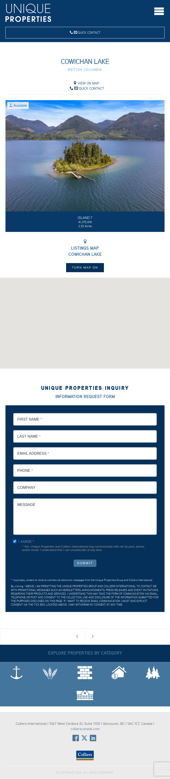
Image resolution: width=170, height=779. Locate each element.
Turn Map (85, 267)
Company (26, 488)
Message (26, 505)
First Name (28, 419)
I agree (24, 541)
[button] (85, 319)
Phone (23, 470)
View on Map (86, 83)
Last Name (27, 436)
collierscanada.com (85, 728)
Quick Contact (85, 32)
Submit (85, 563)
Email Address (31, 453)
